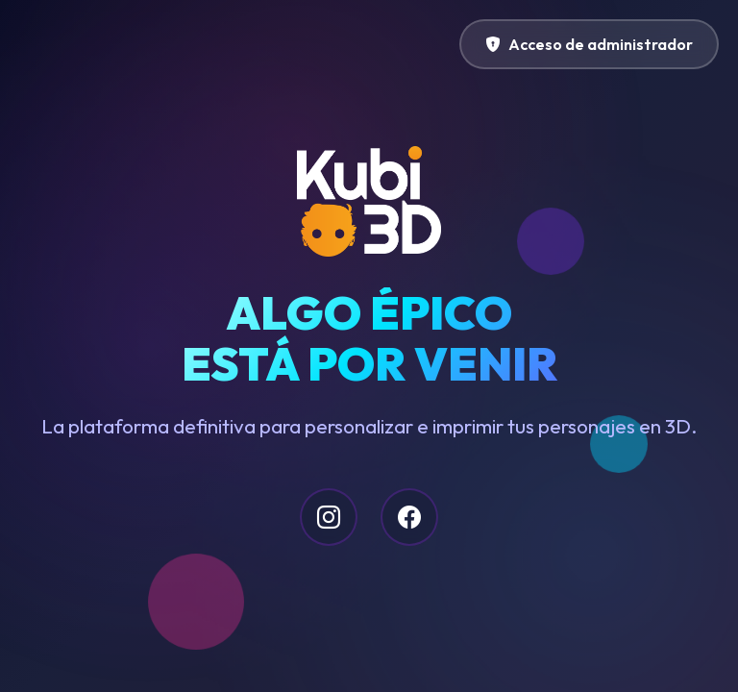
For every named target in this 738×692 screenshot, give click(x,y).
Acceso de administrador (589, 44)
